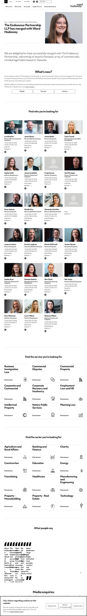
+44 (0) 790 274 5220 (30, 216)
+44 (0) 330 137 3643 (70, 284)
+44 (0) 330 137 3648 (10, 320)
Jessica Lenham (10, 244)
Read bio (7, 149)
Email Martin (48, 253)
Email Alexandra (49, 218)
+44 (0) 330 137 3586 (50, 214)
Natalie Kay (28, 209)
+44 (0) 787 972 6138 (50, 179)
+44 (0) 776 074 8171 (10, 322)
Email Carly (67, 147)
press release (29, 87)
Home (5, 22)
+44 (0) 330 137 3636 (10, 214)
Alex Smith (48, 279)
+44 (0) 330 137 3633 (10, 249)
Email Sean (7, 218)
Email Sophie (8, 182)
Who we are (9, 6)
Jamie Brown (29, 136)
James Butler (49, 136)
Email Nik (67, 288)
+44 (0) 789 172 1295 (50, 251)
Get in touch (18, 2)
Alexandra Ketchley (51, 209)
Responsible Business (50, 6)
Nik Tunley (68, 279)
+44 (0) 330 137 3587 (30, 214)
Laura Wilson (29, 316)
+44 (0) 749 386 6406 (70, 181)
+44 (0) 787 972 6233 (50, 324)
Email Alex (47, 289)
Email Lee (7, 147)
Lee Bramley (9, 136)
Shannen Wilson (50, 316)
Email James (48, 145)
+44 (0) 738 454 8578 (70, 144)
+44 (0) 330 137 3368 (30, 285)
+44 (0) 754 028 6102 (70, 286)
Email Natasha (28, 289)
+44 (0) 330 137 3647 (50, 177)
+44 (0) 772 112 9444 (50, 143)
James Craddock (30, 173)
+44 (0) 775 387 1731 (50, 216)
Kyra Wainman (10, 316)
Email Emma (27, 253)
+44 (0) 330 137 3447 (10, 285)
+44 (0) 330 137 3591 (30, 141)
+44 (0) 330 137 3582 (30, 249)
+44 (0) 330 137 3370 (10, 177)
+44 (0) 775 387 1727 (50, 287)
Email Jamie (27, 145)
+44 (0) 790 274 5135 (30, 181)
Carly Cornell (69, 136)
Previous (6, 573)
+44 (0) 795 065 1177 (30, 251)
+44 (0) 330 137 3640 (50, 249)
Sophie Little (9, 173)
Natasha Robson (30, 279)
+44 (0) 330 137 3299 (50, 285)
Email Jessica (8, 253)
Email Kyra (7, 324)
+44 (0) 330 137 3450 (50, 322)
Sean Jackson (9, 209)
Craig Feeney (49, 173)
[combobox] (46, 1)
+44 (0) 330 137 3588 (70, 142)
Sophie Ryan (9, 279)
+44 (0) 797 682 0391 (10, 179)
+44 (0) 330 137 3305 (70, 179)
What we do (18, 6)
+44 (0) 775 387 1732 (10, 144)
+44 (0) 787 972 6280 (70, 251)
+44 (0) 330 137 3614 (70, 249)
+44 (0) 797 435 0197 (30, 322)
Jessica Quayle (70, 244)
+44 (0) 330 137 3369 (30, 320)
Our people (27, 6)
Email (66, 211)
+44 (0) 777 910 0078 (10, 216)
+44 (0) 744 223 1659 (30, 287)
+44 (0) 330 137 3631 (50, 141)
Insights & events (37, 6)
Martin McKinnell (50, 244)
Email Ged (67, 183)
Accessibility (27, 2)
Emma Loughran (30, 244)
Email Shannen (48, 326)
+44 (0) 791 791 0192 (10, 287)
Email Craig (47, 182)
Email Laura (27, 324)
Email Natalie (28, 218)
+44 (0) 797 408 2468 (30, 143)
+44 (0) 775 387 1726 (10, 251)
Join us (10, 2)
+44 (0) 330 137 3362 (10, 142)
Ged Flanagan (69, 173)
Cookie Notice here (16, 611)
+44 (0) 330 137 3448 (30, 179)
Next (81, 573)
